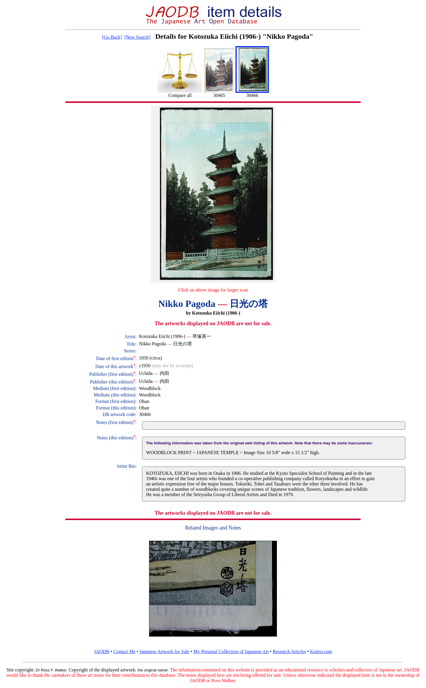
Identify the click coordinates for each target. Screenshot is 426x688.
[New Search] (137, 37)
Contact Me (124, 651)
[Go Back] (112, 37)
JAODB (101, 651)
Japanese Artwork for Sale (164, 651)
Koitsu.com (321, 651)
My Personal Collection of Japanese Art (231, 651)
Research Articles (289, 651)
